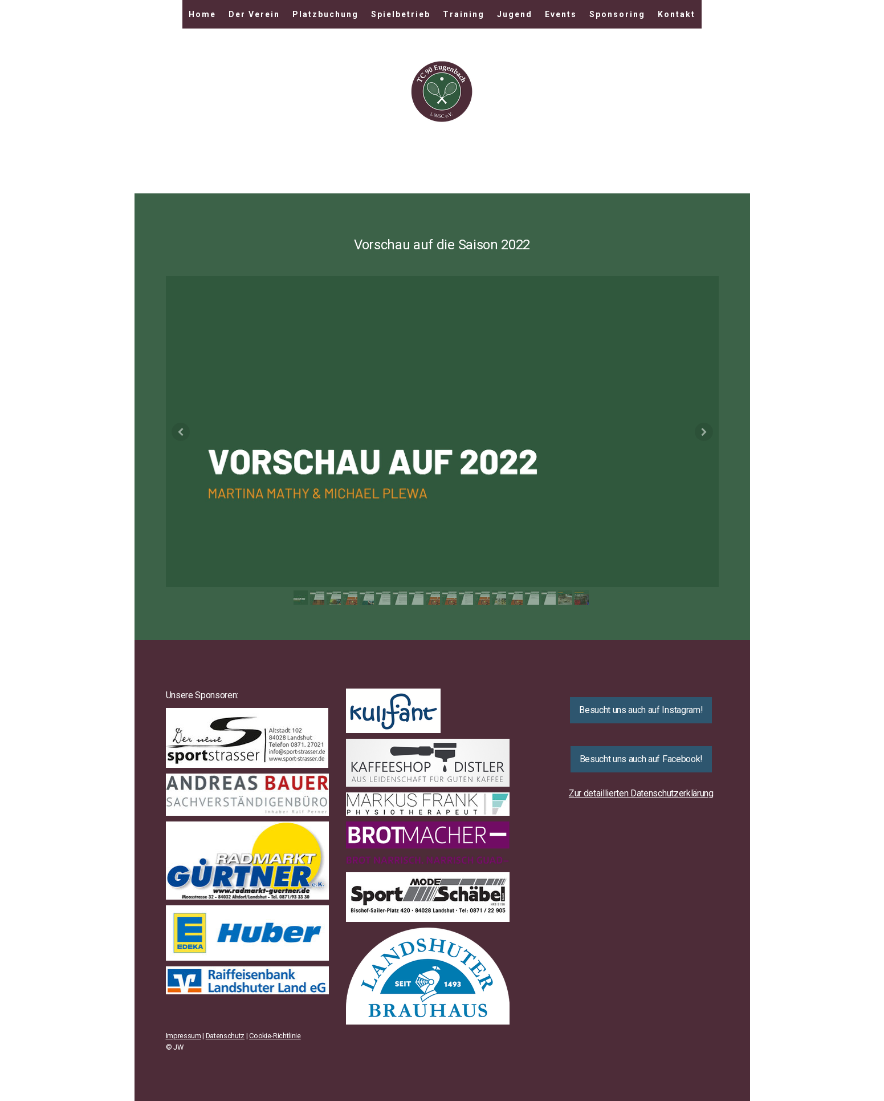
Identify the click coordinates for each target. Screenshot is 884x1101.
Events (561, 14)
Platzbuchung (325, 14)
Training (463, 14)
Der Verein (254, 14)
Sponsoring (617, 14)
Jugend (514, 14)
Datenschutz (225, 1035)
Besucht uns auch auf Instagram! (641, 710)
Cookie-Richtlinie (275, 1035)
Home (202, 14)
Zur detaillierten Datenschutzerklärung (641, 793)
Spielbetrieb (400, 14)
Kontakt (676, 14)
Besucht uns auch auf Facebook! (641, 759)
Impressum (183, 1035)
